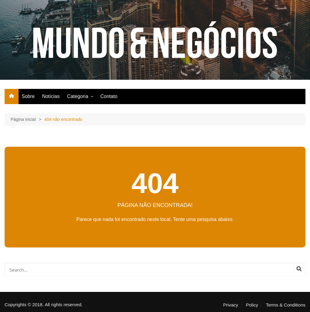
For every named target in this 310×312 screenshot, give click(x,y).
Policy (252, 305)
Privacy (230, 305)
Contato (109, 96)
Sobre (28, 96)
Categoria (77, 96)
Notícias (51, 96)
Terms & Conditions (285, 305)
